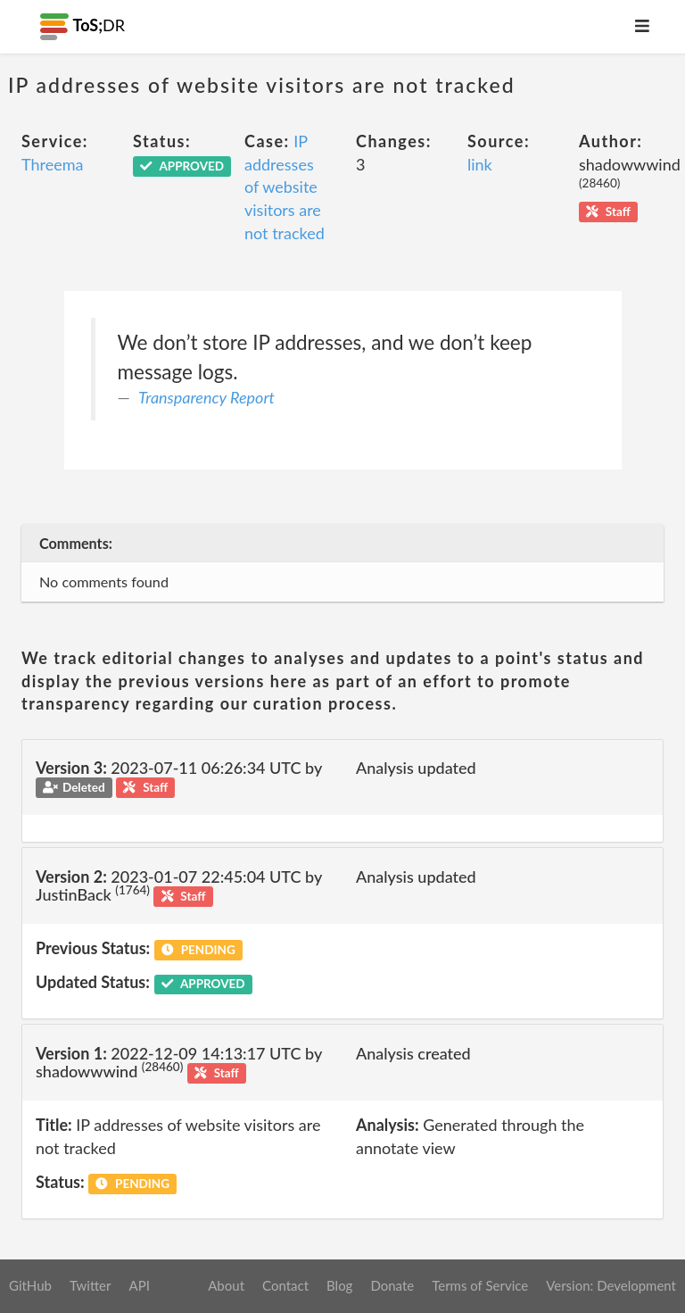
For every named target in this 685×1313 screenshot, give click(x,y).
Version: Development (611, 1285)
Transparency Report (206, 397)
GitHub (30, 1285)
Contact (285, 1285)
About (226, 1285)
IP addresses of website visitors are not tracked (284, 187)
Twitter (90, 1285)
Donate (392, 1285)
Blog (339, 1285)
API (138, 1285)
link (479, 164)
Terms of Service (480, 1285)
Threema (52, 164)
